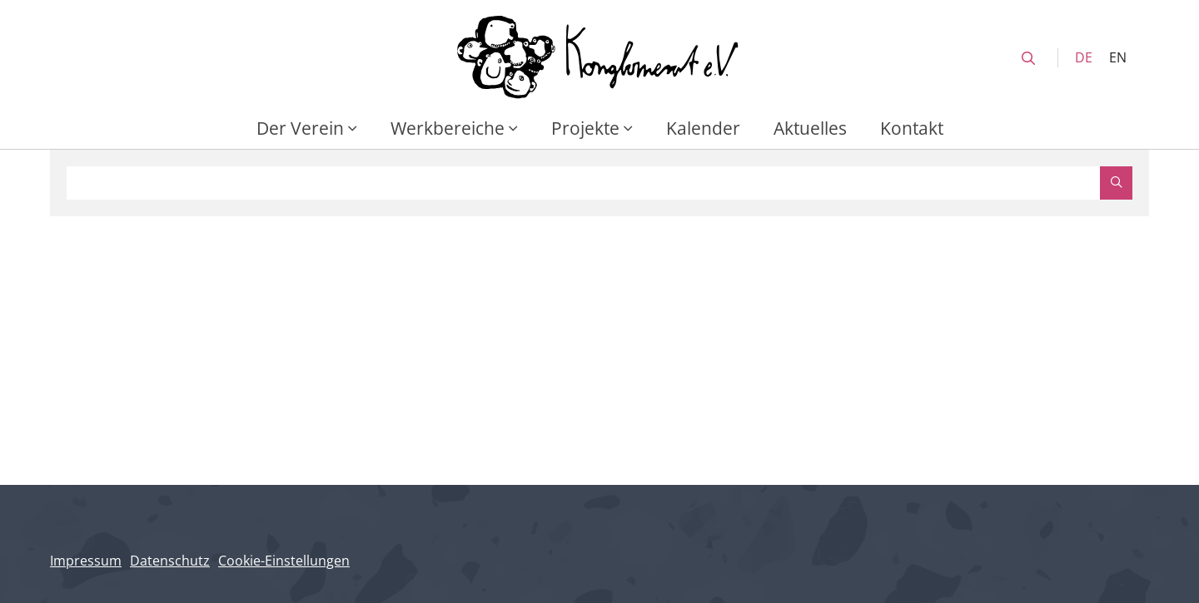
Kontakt (911, 128)
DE (1083, 57)
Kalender (703, 128)
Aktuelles (810, 128)
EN (1118, 57)
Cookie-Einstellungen (284, 560)
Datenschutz (170, 560)
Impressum (86, 560)
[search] (1028, 58)
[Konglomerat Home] (599, 58)
